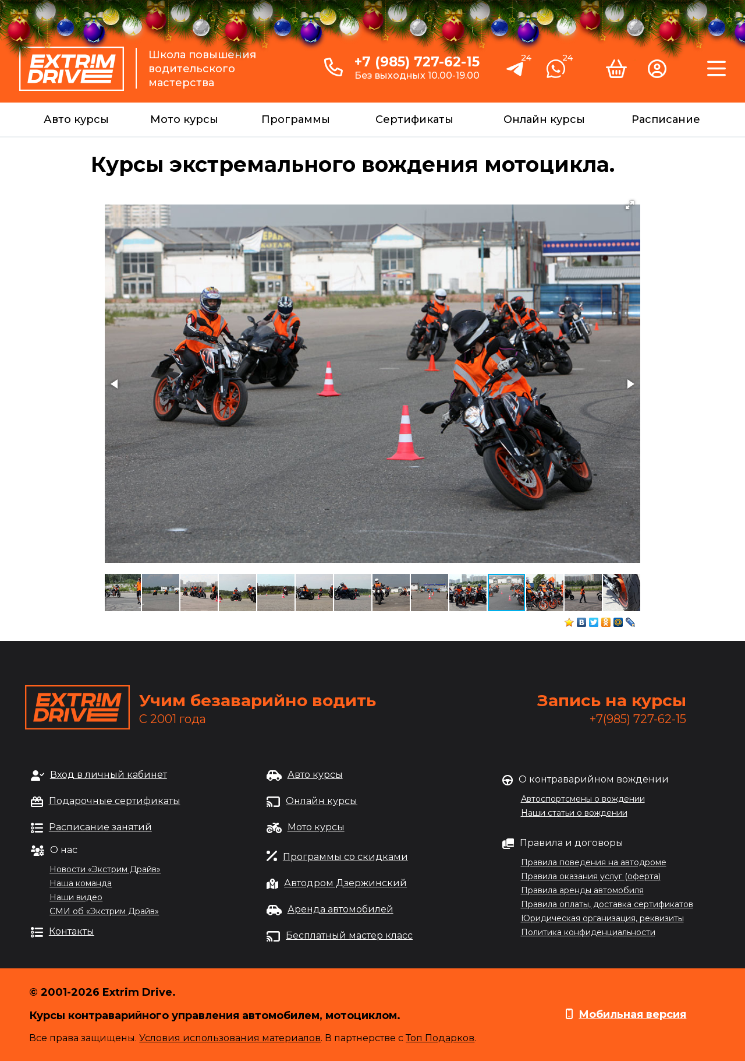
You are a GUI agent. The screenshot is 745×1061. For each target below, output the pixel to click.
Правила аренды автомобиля (582, 890)
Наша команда (80, 883)
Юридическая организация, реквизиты (602, 918)
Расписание (666, 119)
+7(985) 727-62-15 (638, 719)
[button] (629, 205)
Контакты (71, 931)
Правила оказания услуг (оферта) (591, 876)
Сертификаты (414, 119)
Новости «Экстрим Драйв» (105, 869)
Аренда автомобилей (340, 909)
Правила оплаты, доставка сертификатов (607, 904)
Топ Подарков (440, 1038)
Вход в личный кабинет (108, 774)
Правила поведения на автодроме (593, 862)
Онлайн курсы (544, 119)
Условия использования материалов (230, 1038)
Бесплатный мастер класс (349, 935)
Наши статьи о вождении (574, 813)
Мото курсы (184, 119)
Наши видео (75, 897)
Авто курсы (76, 119)
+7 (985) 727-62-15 (417, 62)
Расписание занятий (100, 827)
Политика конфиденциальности (588, 932)
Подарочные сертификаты (114, 800)
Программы (295, 119)
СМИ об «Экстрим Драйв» (104, 911)
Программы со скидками (345, 856)
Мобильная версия (632, 1014)
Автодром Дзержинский (345, 883)
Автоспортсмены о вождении (583, 799)
